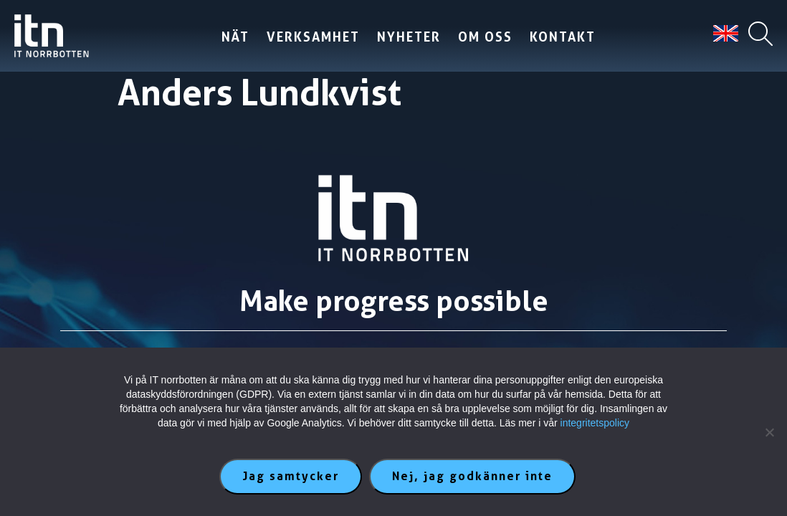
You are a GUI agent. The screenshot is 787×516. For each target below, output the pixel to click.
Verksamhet (309, 36)
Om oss (481, 36)
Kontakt (558, 36)
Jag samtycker (290, 476)
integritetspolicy (595, 423)
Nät (231, 36)
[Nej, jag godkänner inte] (769, 432)
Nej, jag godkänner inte (472, 476)
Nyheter (405, 36)
